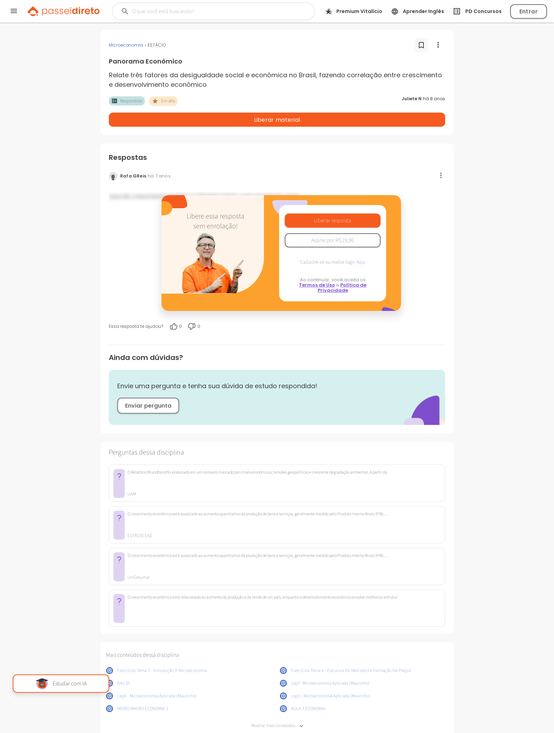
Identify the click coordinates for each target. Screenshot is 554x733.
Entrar (528, 11)
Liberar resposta (332, 202)
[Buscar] (204, 11)
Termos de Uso (317, 266)
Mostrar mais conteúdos (277, 707)
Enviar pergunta (148, 387)
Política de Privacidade (342, 269)
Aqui (360, 243)
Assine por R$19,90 (332, 222)
